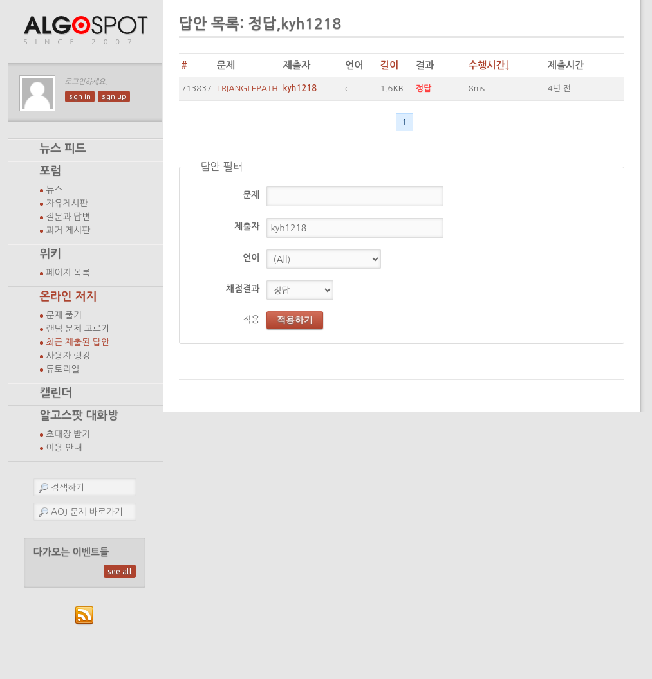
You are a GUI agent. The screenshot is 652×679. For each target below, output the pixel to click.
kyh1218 (300, 88)
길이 (389, 65)
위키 (51, 254)
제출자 (246, 226)
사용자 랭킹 (68, 355)
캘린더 (56, 393)
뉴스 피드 (63, 148)
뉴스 (54, 189)
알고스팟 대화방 (79, 415)
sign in (80, 96)
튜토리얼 (63, 369)
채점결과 (243, 288)
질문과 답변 (68, 216)
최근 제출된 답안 (78, 342)
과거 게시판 (68, 230)
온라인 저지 (68, 296)
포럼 (51, 171)
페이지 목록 (68, 272)
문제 (251, 194)
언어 (251, 257)
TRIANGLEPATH (247, 88)
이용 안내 (64, 447)
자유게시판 (67, 203)
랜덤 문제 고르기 (78, 328)
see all (119, 571)
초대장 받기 (68, 434)
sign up (114, 96)
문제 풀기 (64, 315)
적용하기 (295, 319)
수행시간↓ (489, 65)
